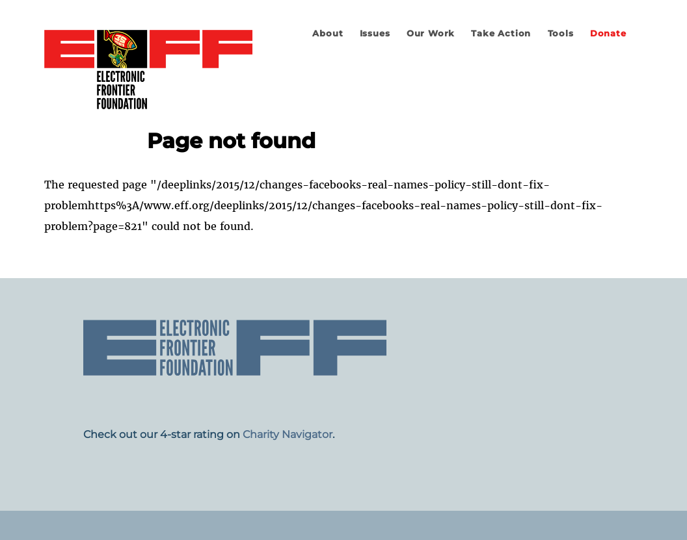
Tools (561, 33)
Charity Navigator (287, 434)
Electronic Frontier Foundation (148, 70)
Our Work (431, 33)
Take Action (501, 33)
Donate (608, 33)
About (327, 33)
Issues (375, 33)
